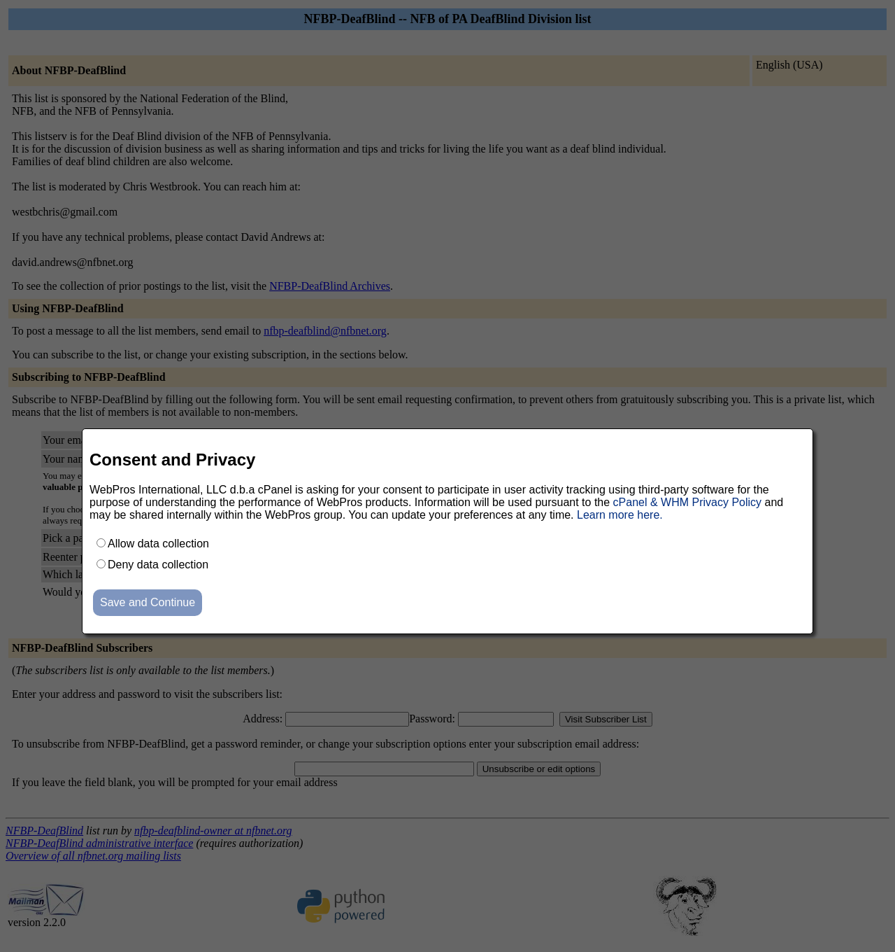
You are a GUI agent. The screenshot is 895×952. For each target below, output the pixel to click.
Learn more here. (620, 515)
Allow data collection (158, 544)
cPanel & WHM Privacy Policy (687, 502)
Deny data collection (158, 564)
